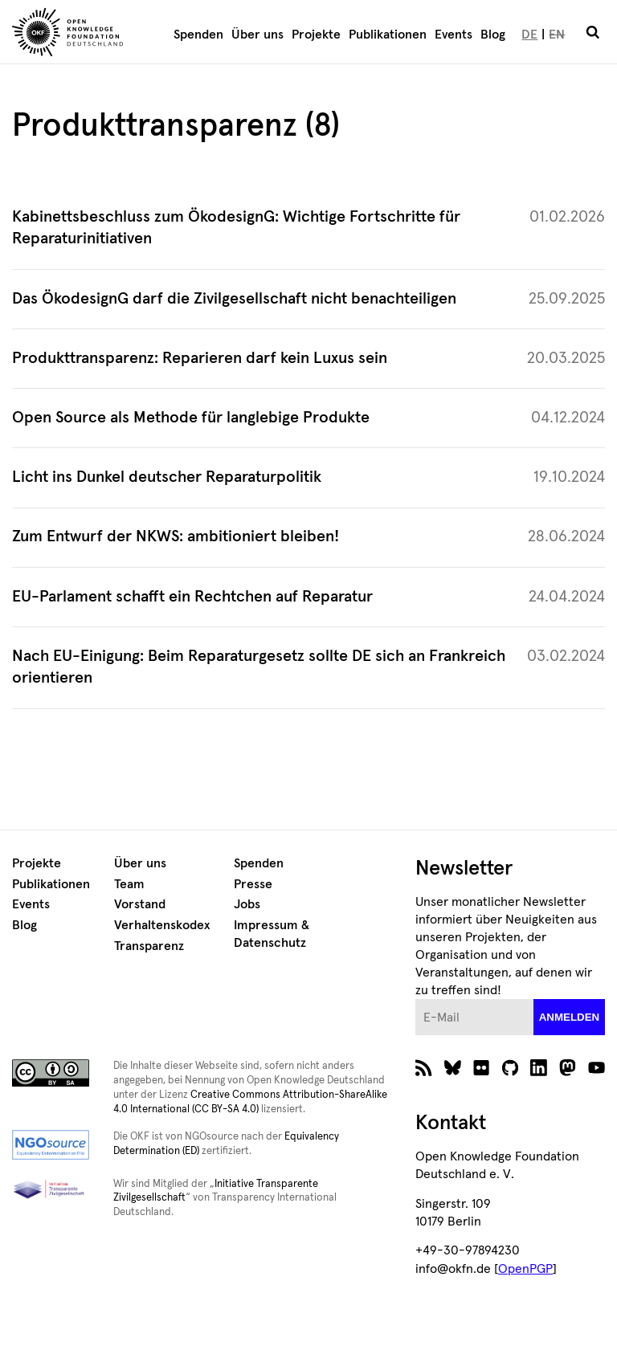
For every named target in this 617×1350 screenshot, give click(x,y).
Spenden (198, 34)
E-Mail (415, 999)
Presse (253, 884)
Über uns (257, 34)
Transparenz (149, 946)
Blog (492, 34)
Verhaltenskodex (162, 925)
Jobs (247, 904)
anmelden (569, 1017)
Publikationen (388, 34)
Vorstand (139, 904)
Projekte (316, 34)
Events (453, 34)
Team (129, 884)
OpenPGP (525, 1268)
